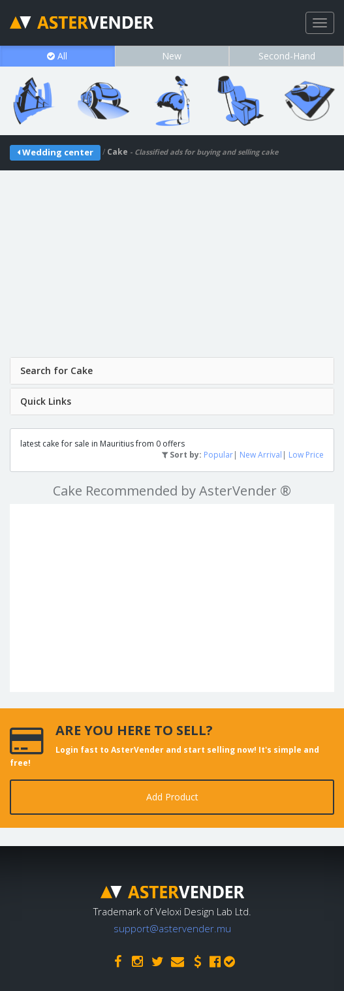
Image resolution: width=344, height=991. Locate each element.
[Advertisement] (172, 261)
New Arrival (261, 454)
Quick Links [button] (45, 401)
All (57, 56)
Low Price (306, 454)
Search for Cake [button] (56, 370)
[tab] (172, 371)
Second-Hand (286, 56)
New (171, 56)
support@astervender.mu (172, 928)
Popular (218, 454)
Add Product (172, 797)
